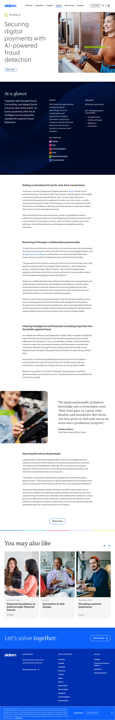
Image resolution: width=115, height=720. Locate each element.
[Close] (112, 713)
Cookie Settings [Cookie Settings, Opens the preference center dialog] (78, 713)
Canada (61, 663)
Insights (49, 5)
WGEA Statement (100, 673)
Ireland (60, 674)
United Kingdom (64, 697)
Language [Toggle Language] (109, 5)
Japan (60, 678)
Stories (59, 5)
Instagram (98, 669)
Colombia (61, 667)
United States (63, 700)
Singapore (62, 693)
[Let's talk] (95, 5)
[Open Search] (103, 5)
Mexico (60, 682)
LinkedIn (97, 659)
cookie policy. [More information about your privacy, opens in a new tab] (19, 718)
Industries (39, 5)
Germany (61, 670)
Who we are (69, 5)
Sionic (71, 191)
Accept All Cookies (92, 713)
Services (28, 5)
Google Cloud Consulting (33, 254)
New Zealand (63, 689)
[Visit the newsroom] (30, 669)
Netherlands (62, 685)
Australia (61, 659)
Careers (80, 5)
